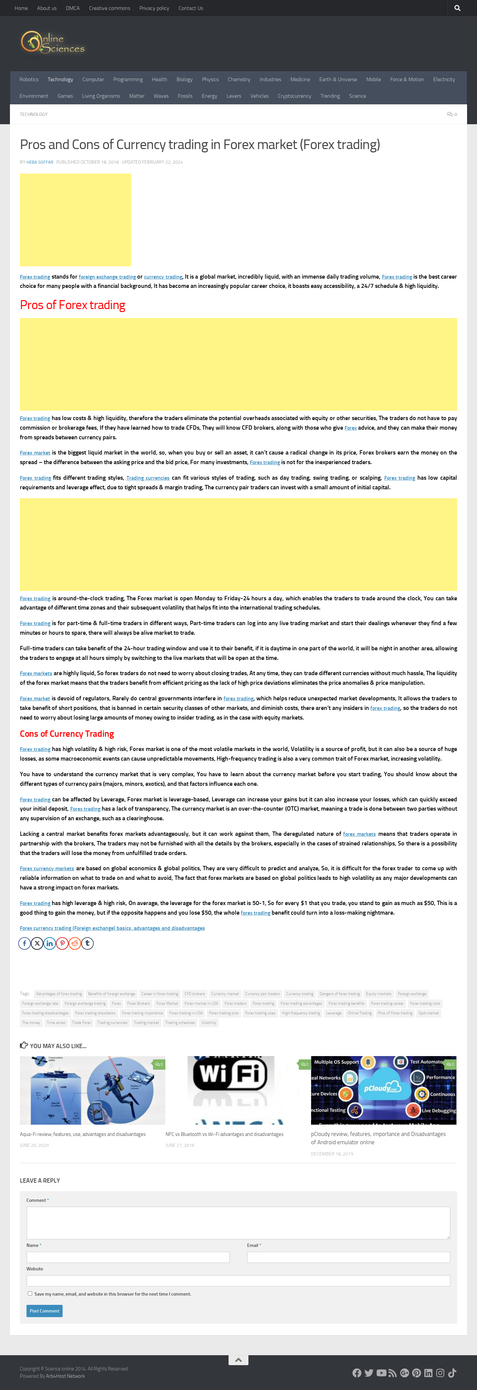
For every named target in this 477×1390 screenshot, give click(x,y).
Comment (37, 1200)
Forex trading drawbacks (95, 1013)
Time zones (56, 1022)
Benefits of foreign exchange (111, 993)
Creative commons (109, 8)
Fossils (185, 96)
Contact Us (191, 8)
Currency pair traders (262, 993)
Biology (185, 79)
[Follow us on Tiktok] (452, 1373)
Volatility (208, 1022)
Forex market (37, 452)
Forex (27, 276)
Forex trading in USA (186, 1013)
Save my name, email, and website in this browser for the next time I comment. (112, 1294)
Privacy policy (154, 8)
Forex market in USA (201, 1003)
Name (33, 1245)
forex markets (359, 833)
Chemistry (239, 79)
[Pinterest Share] (62, 943)
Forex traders (235, 1003)
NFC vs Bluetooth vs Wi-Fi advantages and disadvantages (234, 1134)
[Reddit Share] (75, 943)
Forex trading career (387, 1003)
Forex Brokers (138, 1003)
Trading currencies (151, 477)
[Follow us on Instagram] (440, 1373)
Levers (234, 96)
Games (65, 96)
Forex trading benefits (347, 1003)
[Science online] (357, 1373)
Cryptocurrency (294, 96)
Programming (128, 79)
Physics (210, 79)
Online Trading (360, 1013)
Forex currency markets (50, 868)
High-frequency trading (301, 1013)
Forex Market (167, 1003)
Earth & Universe (338, 79)
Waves (161, 96)
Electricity (444, 79)
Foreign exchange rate (40, 1003)
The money (31, 1022)
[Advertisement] (75, 220)
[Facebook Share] (24, 943)
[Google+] (404, 1373)
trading (44, 276)
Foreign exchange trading (85, 1003)
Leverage (334, 1013)
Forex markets (38, 673)
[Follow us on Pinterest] (416, 1373)
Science (357, 96)
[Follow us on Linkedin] (428, 1373)
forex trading (244, 698)
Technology (60, 79)
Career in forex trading (159, 993)
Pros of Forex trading (395, 1013)
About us (47, 8)
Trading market (146, 1022)
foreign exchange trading (114, 276)
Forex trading (413, 276)
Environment (34, 96)
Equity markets (379, 993)
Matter (136, 96)
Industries (270, 79)
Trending (330, 96)
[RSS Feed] (393, 1373)
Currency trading (299, 993)
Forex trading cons (425, 1003)
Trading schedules (180, 1022)
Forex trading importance (142, 1013)
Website (34, 1269)
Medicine (300, 79)
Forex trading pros (224, 1013)
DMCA (73, 8)
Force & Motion (407, 79)
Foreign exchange (412, 993)
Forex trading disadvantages (45, 1013)
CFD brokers (195, 993)
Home (21, 8)
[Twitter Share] (37, 943)
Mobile (373, 79)
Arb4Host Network (65, 1376)
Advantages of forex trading (59, 993)
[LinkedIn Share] (49, 943)
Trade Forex (81, 1022)
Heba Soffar (40, 162)
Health (159, 79)
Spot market (429, 1013)
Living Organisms (101, 96)
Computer (93, 79)
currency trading (175, 276)
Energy (209, 96)
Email (254, 1245)
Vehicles (259, 96)
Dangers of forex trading (340, 993)
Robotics (29, 79)
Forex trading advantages (301, 1003)
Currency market (225, 993)
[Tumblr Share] (87, 943)
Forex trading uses (260, 1013)
